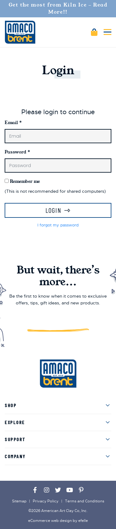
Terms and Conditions (84, 501)
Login (53, 210)
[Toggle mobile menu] (107, 32)
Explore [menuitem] (15, 422)
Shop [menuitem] (10, 405)
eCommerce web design (50, 520)
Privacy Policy (45, 501)
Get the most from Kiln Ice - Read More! (58, 8)
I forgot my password (58, 225)
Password (17, 152)
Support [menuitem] (15, 439)
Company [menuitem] (15, 456)
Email (13, 122)
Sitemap (19, 501)
